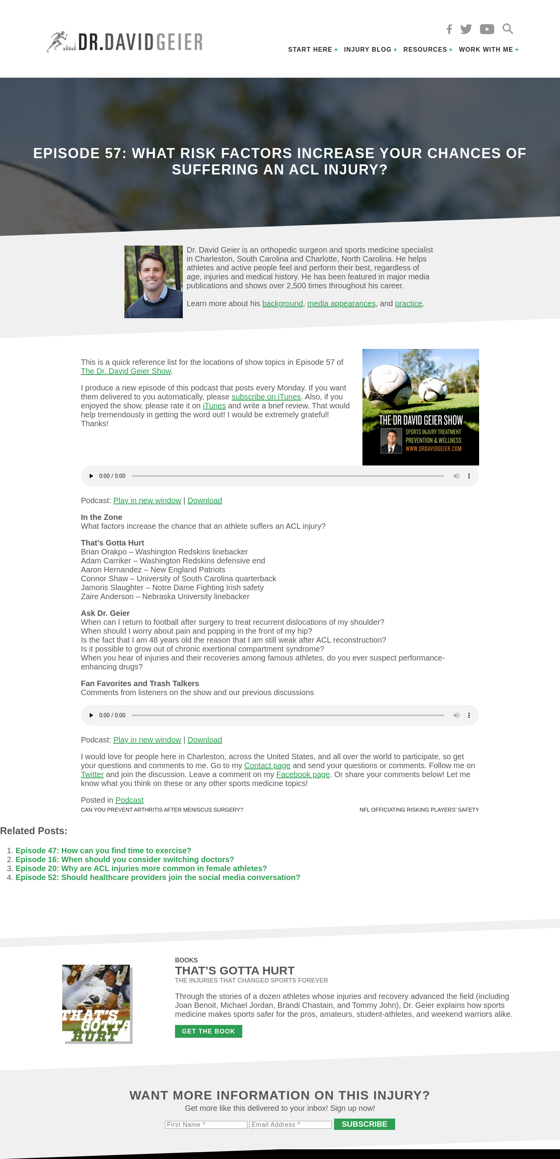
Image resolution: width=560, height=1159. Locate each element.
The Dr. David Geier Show (126, 371)
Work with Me (486, 49)
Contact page (267, 765)
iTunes (214, 405)
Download (204, 500)
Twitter (92, 774)
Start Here (310, 49)
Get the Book (208, 1031)
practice (408, 303)
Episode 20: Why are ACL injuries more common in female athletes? (141, 868)
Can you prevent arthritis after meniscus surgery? (162, 810)
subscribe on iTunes (266, 396)
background (282, 303)
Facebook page (303, 774)
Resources (425, 49)
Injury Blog (368, 49)
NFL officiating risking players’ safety (419, 810)
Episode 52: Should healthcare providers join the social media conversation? (158, 877)
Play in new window (147, 500)
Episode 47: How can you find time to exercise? (103, 850)
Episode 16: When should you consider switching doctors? (125, 859)
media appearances (341, 303)
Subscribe (365, 1124)
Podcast (130, 800)
